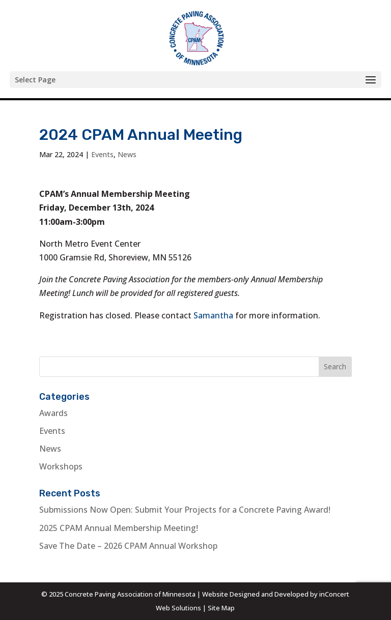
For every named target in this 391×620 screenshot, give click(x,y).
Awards (53, 413)
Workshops (60, 466)
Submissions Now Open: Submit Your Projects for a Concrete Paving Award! (184, 509)
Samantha (213, 315)
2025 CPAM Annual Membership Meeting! (118, 528)
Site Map (221, 607)
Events (102, 154)
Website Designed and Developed (255, 594)
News (127, 154)
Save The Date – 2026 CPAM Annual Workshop (128, 545)
